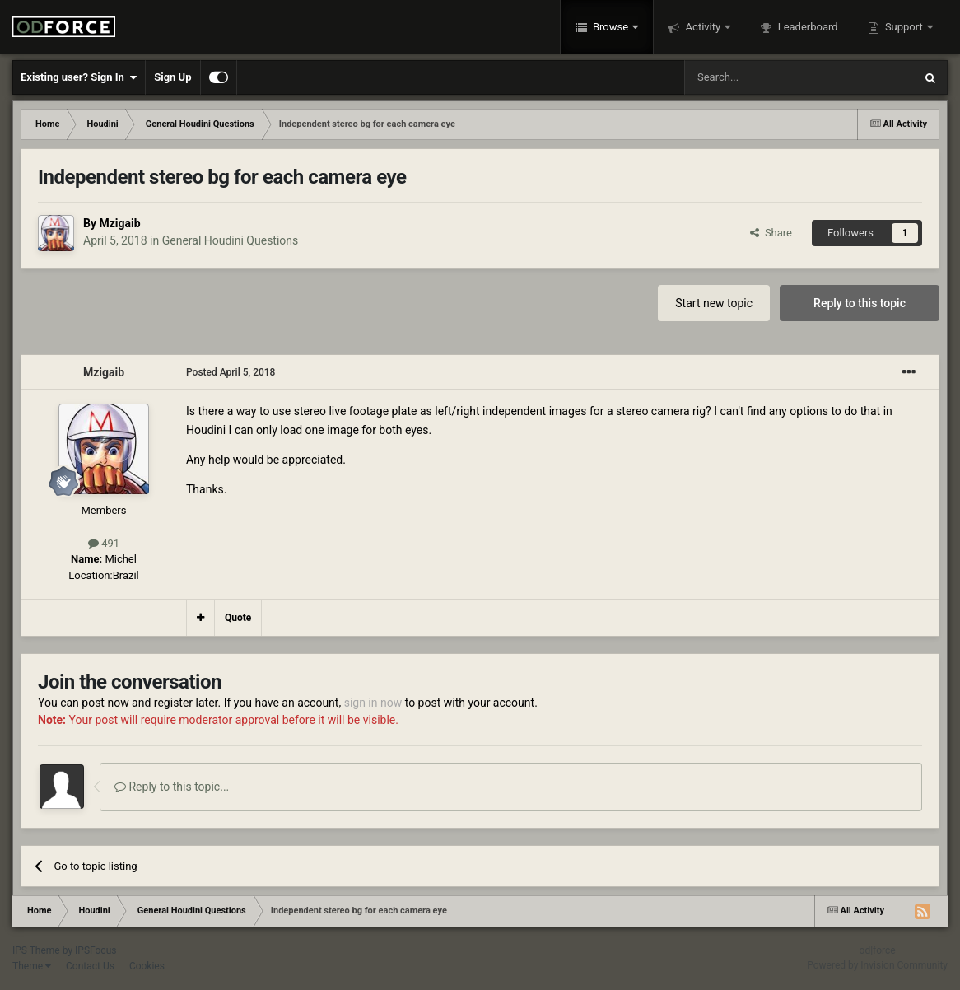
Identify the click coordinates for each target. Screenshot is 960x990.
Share (771, 232)
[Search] (760, 77)
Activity (703, 27)
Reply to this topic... (171, 786)
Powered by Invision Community (877, 965)
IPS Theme (36, 950)
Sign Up (172, 77)
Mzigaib (119, 223)
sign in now (373, 702)
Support (904, 27)
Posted (230, 372)
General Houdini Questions (230, 240)
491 (103, 543)
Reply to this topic (859, 303)
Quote (238, 617)
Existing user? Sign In (79, 77)
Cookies (147, 966)
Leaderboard (806, 27)
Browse (610, 27)
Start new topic (714, 303)
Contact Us (90, 966)
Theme (31, 966)
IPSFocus (95, 950)
